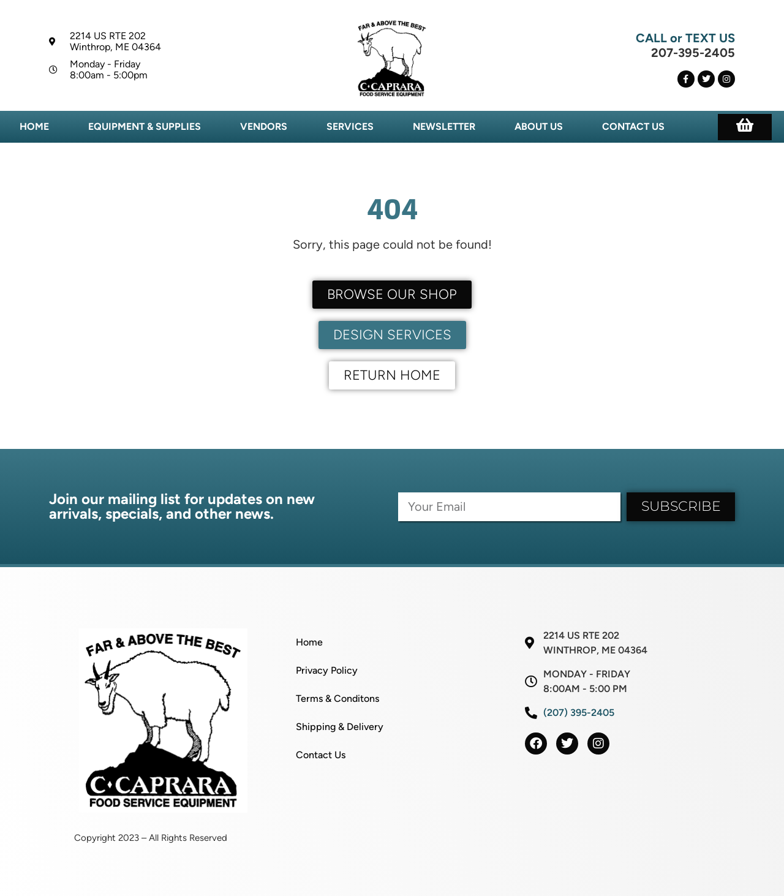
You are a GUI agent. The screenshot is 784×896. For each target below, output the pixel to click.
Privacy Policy (327, 670)
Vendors (263, 126)
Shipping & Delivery (339, 726)
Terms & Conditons (337, 698)
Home (34, 126)
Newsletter (444, 126)
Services (350, 126)
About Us (538, 126)
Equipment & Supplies (144, 126)
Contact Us (633, 126)
